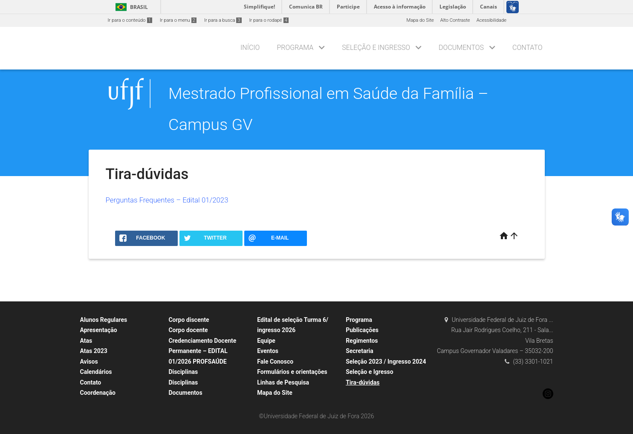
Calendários (96, 371)
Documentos (461, 47)
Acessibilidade (491, 20)
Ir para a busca (223, 20)
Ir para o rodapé (269, 20)
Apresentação (98, 330)
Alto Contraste (455, 20)
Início (250, 47)
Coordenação (98, 392)
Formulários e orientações (292, 371)
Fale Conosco (275, 361)
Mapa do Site (420, 20)
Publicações (362, 330)
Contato (527, 47)
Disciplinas (183, 371)
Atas (86, 340)
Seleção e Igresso (369, 371)
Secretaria (359, 350)
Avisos (89, 361)
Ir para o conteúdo (130, 20)
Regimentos (362, 340)
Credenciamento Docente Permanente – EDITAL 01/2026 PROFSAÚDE (202, 351)
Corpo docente (188, 330)
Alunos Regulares (103, 319)
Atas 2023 (93, 350)
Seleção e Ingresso (376, 47)
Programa (295, 47)
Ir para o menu (178, 20)
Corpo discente (188, 319)
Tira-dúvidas (362, 382)
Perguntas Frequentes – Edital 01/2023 (167, 200)
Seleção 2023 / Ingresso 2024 (386, 361)
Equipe (266, 340)
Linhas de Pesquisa (283, 382)
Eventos (267, 350)
